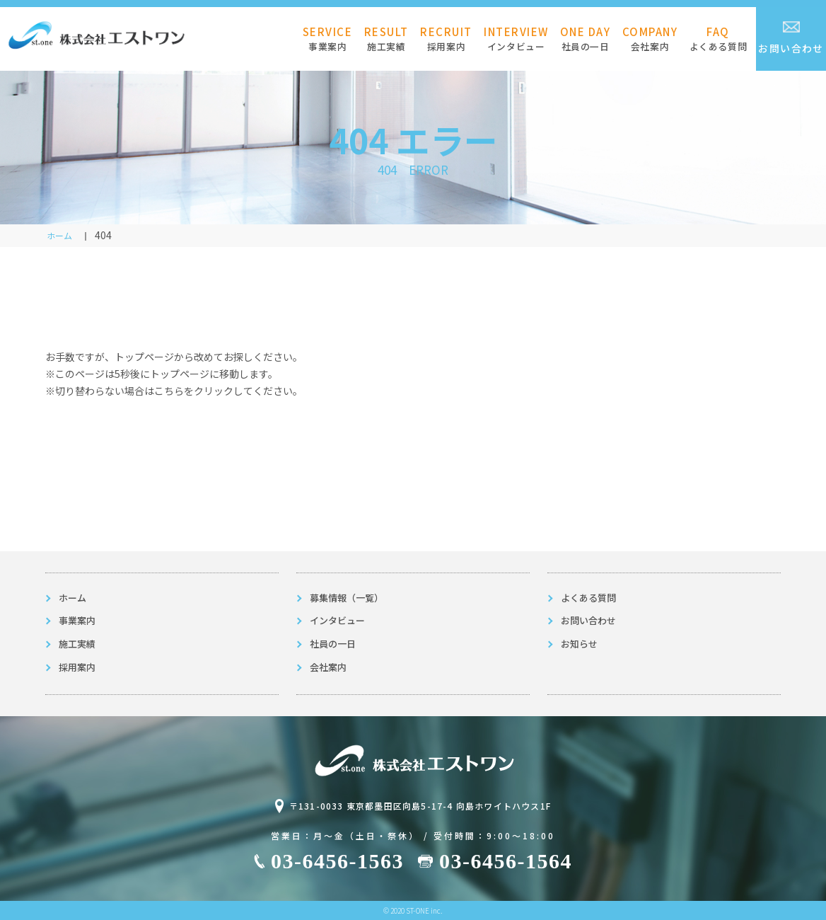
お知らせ (579, 643)
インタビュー (516, 38)
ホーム (72, 597)
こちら (169, 391)
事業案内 (328, 38)
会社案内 (650, 38)
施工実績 (386, 38)
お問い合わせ (791, 38)
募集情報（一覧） (346, 597)
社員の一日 (585, 38)
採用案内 (446, 38)
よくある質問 (719, 38)
